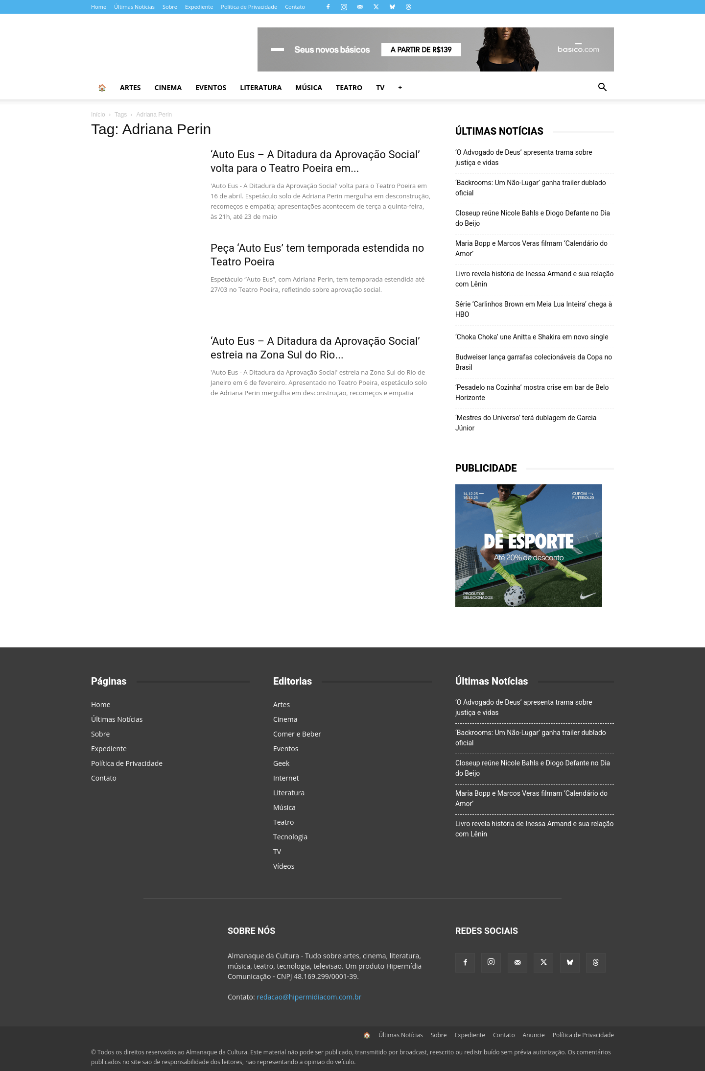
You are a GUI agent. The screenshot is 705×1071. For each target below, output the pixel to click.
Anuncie (534, 1035)
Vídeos (283, 866)
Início (98, 114)
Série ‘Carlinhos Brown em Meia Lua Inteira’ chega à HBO (533, 309)
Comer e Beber (297, 733)
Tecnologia (290, 836)
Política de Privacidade (249, 6)
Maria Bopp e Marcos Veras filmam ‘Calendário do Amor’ (531, 248)
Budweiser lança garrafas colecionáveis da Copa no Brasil (533, 362)
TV (380, 87)
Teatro (349, 87)
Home (98, 6)
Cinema (168, 87)
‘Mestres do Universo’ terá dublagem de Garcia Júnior (525, 423)
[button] (602, 88)
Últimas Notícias (134, 6)
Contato (295, 6)
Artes (130, 87)
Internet (286, 778)
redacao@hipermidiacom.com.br (309, 996)
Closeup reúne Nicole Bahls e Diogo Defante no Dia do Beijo (532, 218)
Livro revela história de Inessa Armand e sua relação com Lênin (534, 279)
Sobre (170, 6)
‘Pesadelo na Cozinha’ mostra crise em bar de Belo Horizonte (532, 392)
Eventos (210, 87)
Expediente (199, 6)
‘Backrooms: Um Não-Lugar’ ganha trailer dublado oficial (530, 188)
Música (308, 87)
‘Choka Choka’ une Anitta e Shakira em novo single (532, 337)
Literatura (261, 87)
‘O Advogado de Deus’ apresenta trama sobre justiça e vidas (523, 157)
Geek (281, 763)
